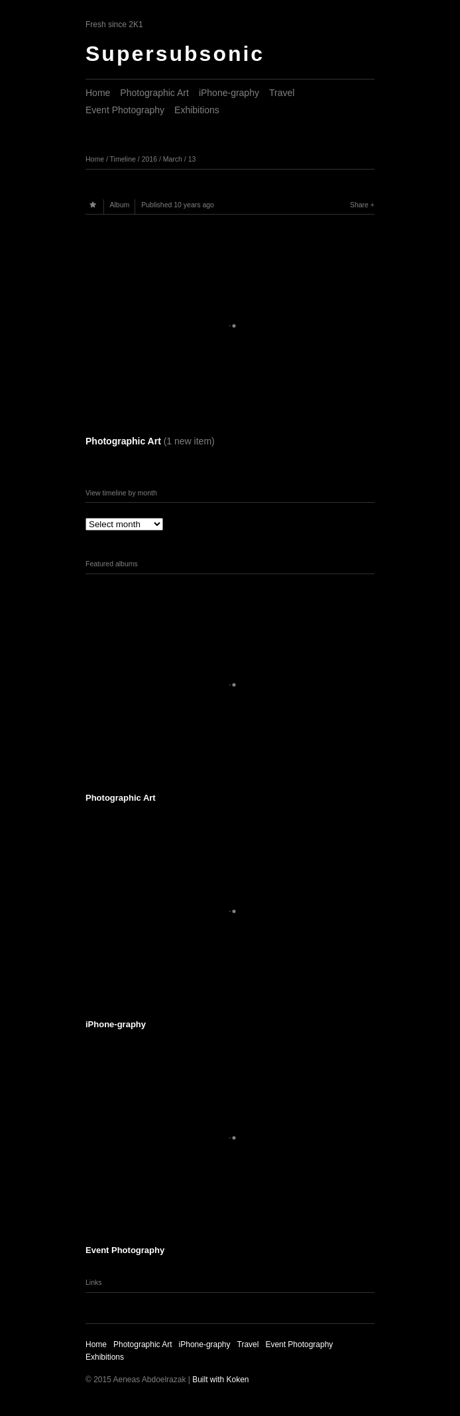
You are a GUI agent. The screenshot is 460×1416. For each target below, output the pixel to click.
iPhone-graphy (229, 92)
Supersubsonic (175, 54)
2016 (149, 159)
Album (120, 205)
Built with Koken (220, 1379)
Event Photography (125, 110)
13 (192, 159)
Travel (281, 92)
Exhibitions (196, 110)
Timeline (123, 159)
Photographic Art (154, 92)
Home (98, 92)
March (172, 159)
